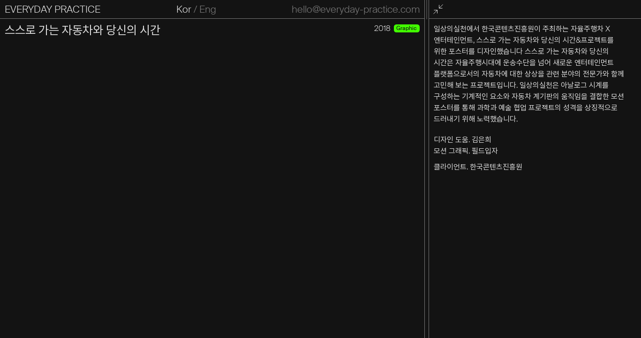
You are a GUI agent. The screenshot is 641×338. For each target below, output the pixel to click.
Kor (183, 9)
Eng (207, 9)
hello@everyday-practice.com (355, 9)
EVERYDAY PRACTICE (52, 9)
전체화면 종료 (440, 9)
